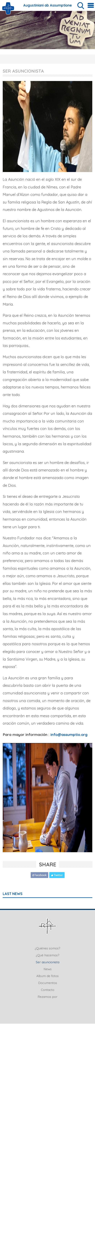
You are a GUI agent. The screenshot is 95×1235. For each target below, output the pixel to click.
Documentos (47, 983)
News (48, 969)
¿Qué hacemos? (47, 955)
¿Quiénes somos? (47, 948)
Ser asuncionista (47, 962)
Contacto (47, 990)
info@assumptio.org (68, 734)
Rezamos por (47, 997)
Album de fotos (47, 976)
